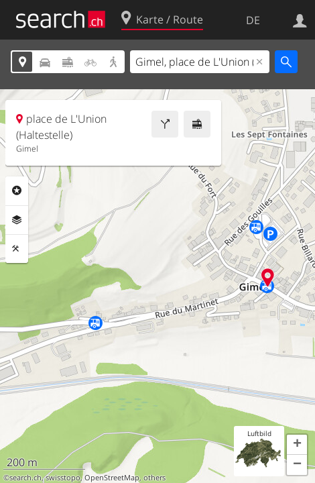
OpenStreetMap (111, 477)
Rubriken (16, 190)
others (154, 477)
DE (253, 20)
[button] (297, 445)
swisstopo (63, 477)
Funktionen (16, 249)
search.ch (25, 477)
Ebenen (16, 220)
